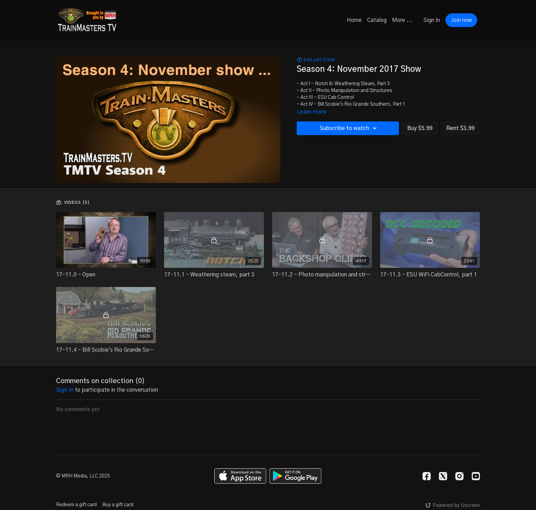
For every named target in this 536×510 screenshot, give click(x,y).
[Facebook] (427, 476)
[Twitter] (443, 476)
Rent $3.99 (460, 128)
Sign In (432, 20)
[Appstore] (240, 476)
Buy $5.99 (419, 128)
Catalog (377, 20)
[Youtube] (476, 476)
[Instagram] (459, 476)
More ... (402, 20)
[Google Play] (295, 476)
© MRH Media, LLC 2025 (83, 476)
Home (354, 20)
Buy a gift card (117, 504)
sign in (64, 390)
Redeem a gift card (76, 504)
